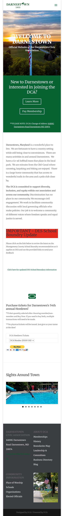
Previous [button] (9, 392)
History (37, 441)
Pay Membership (32, 111)
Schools (10, 487)
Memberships (40, 436)
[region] (32, 393)
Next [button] (55, 392)
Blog (35, 464)
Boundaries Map (41, 446)
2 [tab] (26, 406)
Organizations (13, 491)
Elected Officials (14, 496)
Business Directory (42, 459)
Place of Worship (14, 482)
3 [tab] (29, 406)
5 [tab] (35, 406)
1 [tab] (23, 406)
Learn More (32, 101)
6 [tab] (38, 406)
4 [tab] (32, 406)
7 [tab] (41, 406)
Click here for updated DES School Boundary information (32, 270)
